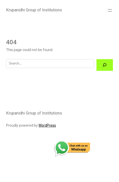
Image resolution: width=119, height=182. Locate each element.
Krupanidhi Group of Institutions (34, 10)
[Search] (104, 65)
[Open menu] (110, 10)
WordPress (47, 125)
